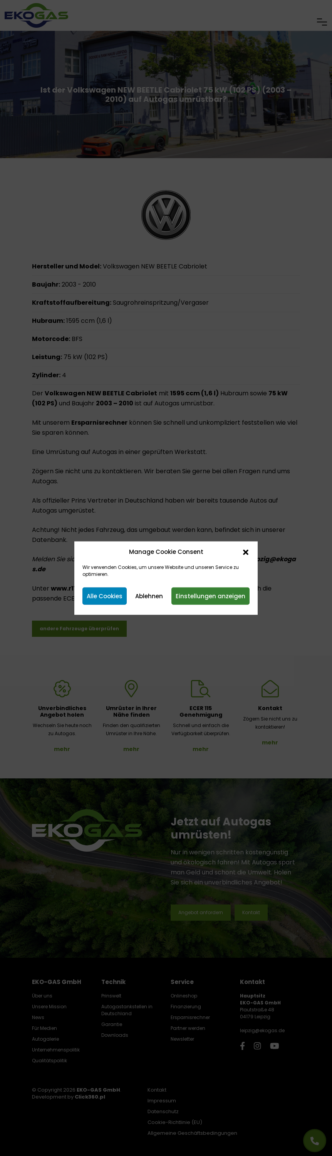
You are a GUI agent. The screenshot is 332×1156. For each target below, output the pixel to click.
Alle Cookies (104, 596)
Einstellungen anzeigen (210, 596)
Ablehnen (149, 596)
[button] (246, 552)
